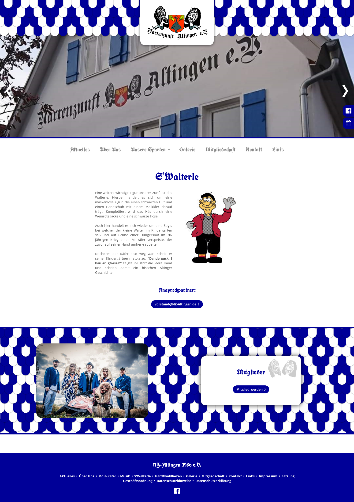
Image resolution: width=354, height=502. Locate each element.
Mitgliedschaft (220, 149)
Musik (125, 476)
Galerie (187, 149)
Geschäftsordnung (138, 481)
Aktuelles (80, 149)
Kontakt (254, 149)
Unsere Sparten (148, 149)
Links (278, 149)
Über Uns (110, 149)
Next (345, 91)
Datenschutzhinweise (174, 481)
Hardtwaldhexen (168, 476)
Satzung (288, 476)
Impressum (268, 476)
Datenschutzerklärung (213, 481)
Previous (9, 91)
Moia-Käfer (107, 476)
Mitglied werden (249, 389)
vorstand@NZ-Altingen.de (175, 304)
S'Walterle (142, 476)
